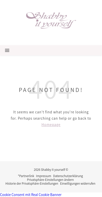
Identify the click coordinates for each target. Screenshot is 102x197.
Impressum (43, 176)
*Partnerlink (26, 176)
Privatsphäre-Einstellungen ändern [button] (50, 180)
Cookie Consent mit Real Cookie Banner (30, 194)
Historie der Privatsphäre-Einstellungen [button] (32, 183)
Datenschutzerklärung (68, 176)
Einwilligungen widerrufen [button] (77, 183)
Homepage (51, 124)
